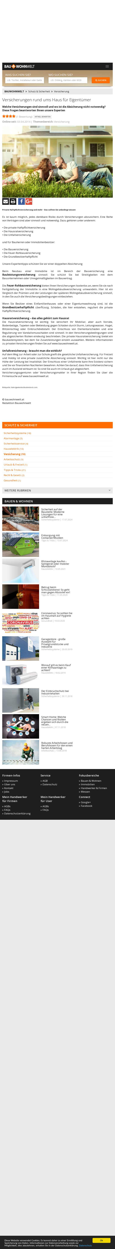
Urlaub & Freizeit (15, 464)
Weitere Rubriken (57, 490)
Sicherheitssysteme (17, 433)
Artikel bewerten (43, 116)
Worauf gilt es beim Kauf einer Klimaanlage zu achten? (56, 667)
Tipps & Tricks (15, 470)
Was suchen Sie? (18, 74)
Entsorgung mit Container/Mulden (52, 536)
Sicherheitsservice (16, 443)
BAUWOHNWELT (14, 91)
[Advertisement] (31, 56)
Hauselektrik (14, 448)
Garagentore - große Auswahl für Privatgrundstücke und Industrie (55, 642)
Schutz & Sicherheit (39, 91)
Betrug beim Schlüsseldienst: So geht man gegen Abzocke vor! (55, 589)
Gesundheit (12, 480)
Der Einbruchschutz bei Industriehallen (55, 692)
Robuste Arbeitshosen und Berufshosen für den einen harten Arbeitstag (57, 745)
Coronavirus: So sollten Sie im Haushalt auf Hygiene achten (56, 615)
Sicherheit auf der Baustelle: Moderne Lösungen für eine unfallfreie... (52, 513)
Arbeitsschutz (13, 459)
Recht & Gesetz (14, 475)
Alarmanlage (13, 438)
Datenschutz (85, 1245)
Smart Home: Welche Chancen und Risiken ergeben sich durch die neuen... (54, 720)
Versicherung (61, 91)
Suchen (100, 80)
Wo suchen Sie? (61, 74)
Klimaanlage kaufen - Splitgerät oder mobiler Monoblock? (55, 563)
